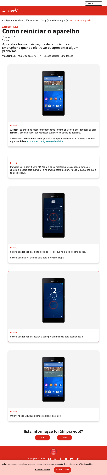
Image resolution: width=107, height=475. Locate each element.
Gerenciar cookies (42, 470)
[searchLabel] (93, 3)
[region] (53, 467)
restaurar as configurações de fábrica (45, 141)
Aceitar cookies (62, 470)
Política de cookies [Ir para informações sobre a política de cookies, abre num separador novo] (85, 464)
